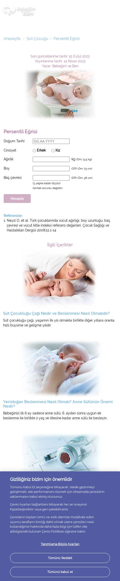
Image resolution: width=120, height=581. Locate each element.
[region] (60, 526)
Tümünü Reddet (60, 558)
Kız (55, 150)
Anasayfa (12, 38)
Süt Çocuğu (37, 38)
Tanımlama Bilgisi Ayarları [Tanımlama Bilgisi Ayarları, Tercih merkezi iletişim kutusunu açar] (60, 544)
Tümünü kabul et (60, 572)
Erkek (39, 150)
